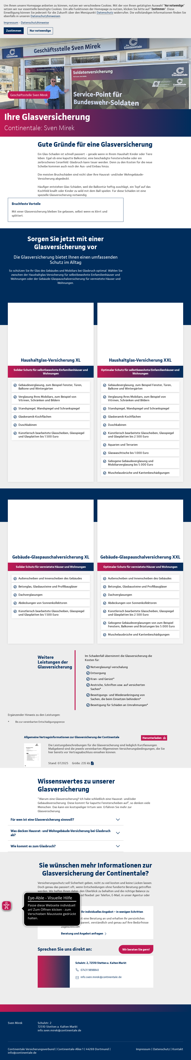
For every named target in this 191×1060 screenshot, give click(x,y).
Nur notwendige (40, 30)
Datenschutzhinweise (35, 22)
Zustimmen (13, 30)
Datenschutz (105, 12)
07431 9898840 (90, 970)
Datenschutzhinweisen (45, 16)
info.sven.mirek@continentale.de (101, 977)
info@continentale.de (22, 1052)
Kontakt (177, 1049)
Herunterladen (152, 738)
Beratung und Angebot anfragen (82, 933)
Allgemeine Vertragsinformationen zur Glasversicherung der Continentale (71, 737)
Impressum (11, 22)
